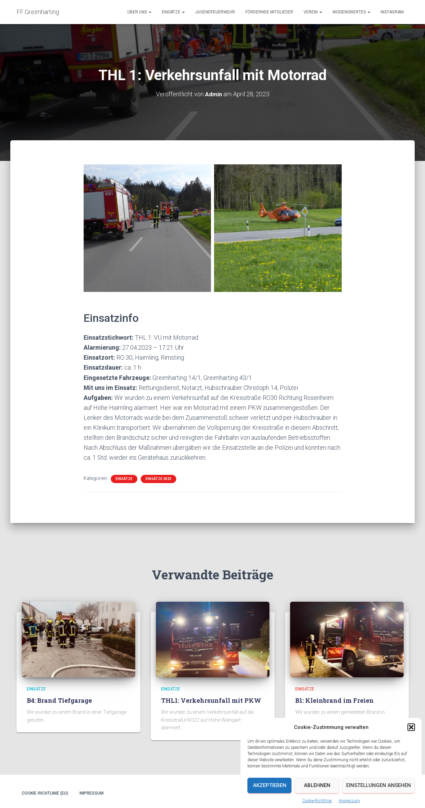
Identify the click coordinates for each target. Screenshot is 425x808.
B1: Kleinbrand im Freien (334, 700)
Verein (313, 12)
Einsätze (173, 12)
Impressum (91, 793)
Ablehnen (317, 800)
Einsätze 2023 (158, 478)
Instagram (392, 12)
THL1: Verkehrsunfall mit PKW (211, 700)
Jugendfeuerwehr (215, 12)
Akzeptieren (269, 800)
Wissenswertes (351, 12)
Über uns (139, 12)
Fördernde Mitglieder (269, 12)
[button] (411, 741)
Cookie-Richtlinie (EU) (45, 793)
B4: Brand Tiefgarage (59, 700)
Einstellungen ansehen (378, 800)
